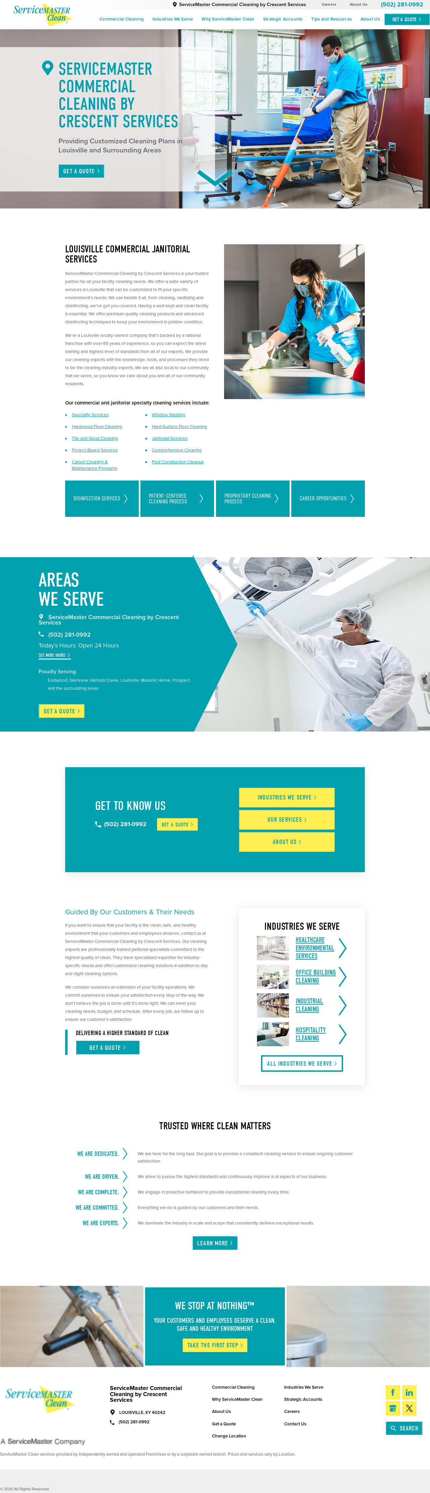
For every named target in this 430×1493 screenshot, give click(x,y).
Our (291, 815)
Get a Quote (224, 1417)
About (291, 836)
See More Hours (52, 655)
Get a (62, 711)
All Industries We (302, 1057)
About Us (359, 4)
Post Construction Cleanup (178, 462)
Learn (215, 1237)
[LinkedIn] (409, 1386)
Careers (329, 4)
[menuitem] (121, 19)
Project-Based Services (95, 450)
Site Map (8, 1489)
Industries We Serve (173, 19)
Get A (407, 19)
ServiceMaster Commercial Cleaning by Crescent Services (239, 4)
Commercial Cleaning (121, 19)
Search (405, 1422)
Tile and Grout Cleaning (95, 438)
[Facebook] (393, 1386)
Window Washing (168, 415)
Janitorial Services (169, 438)
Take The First (215, 1339)
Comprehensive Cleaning (177, 450)
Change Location (229, 1429)
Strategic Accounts (283, 19)
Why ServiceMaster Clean (228, 19)
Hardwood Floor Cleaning (97, 426)
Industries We (291, 795)
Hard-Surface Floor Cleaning (179, 426)
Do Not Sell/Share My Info (42, 1489)
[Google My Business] (393, 1402)
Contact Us (295, 1417)
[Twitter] (409, 1402)
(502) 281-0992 (402, 4)
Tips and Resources (331, 19)
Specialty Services (90, 415)
